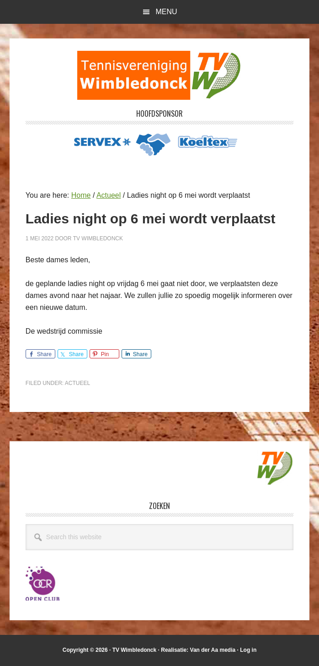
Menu (166, 12)
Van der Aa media (213, 650)
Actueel (77, 383)
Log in (248, 650)
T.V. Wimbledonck (159, 75)
